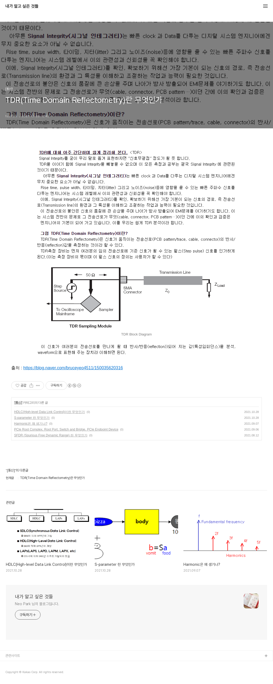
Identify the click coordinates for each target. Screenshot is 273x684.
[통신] (18, 402)
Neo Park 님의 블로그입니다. (37, 604)
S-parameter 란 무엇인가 (32, 418)
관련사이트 (12, 656)
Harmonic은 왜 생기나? (30, 423)
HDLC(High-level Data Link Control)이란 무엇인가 (49, 412)
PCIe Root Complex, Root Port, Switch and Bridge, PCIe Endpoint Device (66, 429)
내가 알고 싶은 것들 (21, 6)
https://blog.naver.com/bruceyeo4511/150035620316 (73, 368)
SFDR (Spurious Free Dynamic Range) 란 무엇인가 (50, 435)
